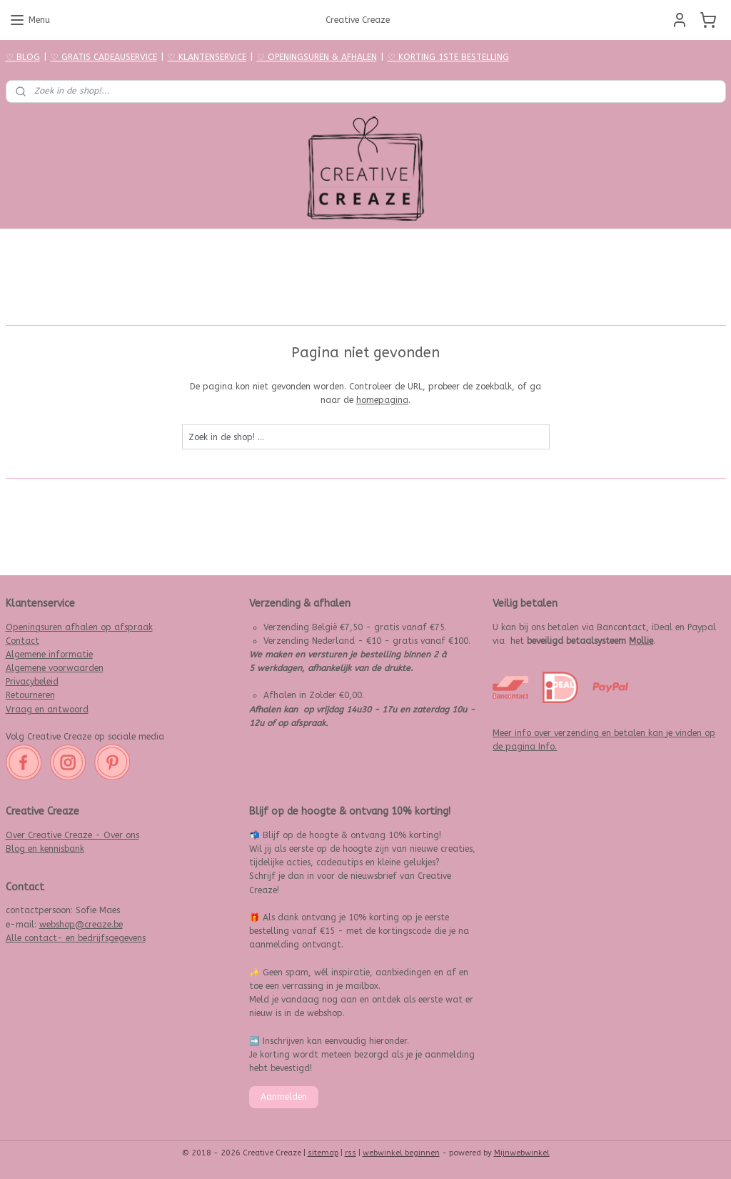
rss (350, 1153)
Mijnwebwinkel (522, 1153)
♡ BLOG (23, 57)
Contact (22, 641)
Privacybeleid (32, 682)
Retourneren (30, 695)
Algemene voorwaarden (55, 668)
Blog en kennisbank (45, 849)
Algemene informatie (49, 655)
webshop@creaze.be (81, 925)
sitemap (323, 1153)
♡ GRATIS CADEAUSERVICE (104, 57)
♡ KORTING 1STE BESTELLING (448, 57)
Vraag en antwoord (47, 710)
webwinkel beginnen (401, 1153)
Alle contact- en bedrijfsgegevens (76, 938)
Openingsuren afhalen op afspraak (79, 627)
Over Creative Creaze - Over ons (72, 835)
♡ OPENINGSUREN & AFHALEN (317, 57)
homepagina (382, 400)
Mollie (641, 641)
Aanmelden (284, 1097)
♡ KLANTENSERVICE (207, 57)
